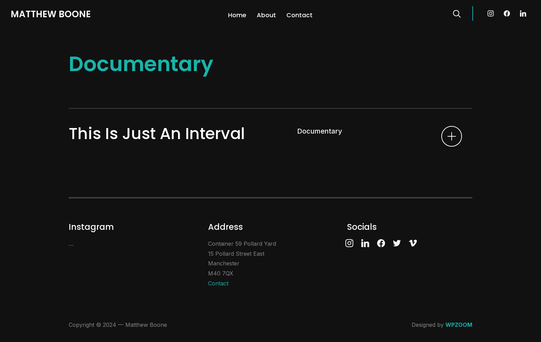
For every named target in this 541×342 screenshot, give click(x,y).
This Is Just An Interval (157, 134)
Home (237, 15)
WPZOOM (458, 324)
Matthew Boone (51, 14)
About (266, 15)
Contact (299, 15)
